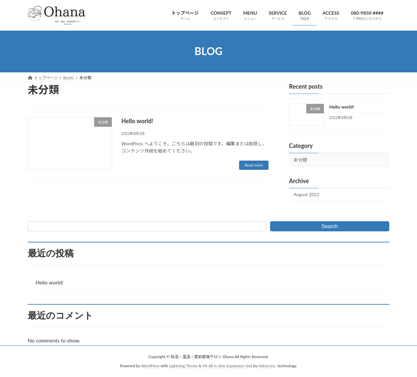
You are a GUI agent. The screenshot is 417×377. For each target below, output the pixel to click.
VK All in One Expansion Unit (227, 365)
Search (330, 226)
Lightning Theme (183, 365)
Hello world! (137, 120)
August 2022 (306, 194)
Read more (254, 165)
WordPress (150, 365)
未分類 (300, 160)
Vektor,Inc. (267, 365)
